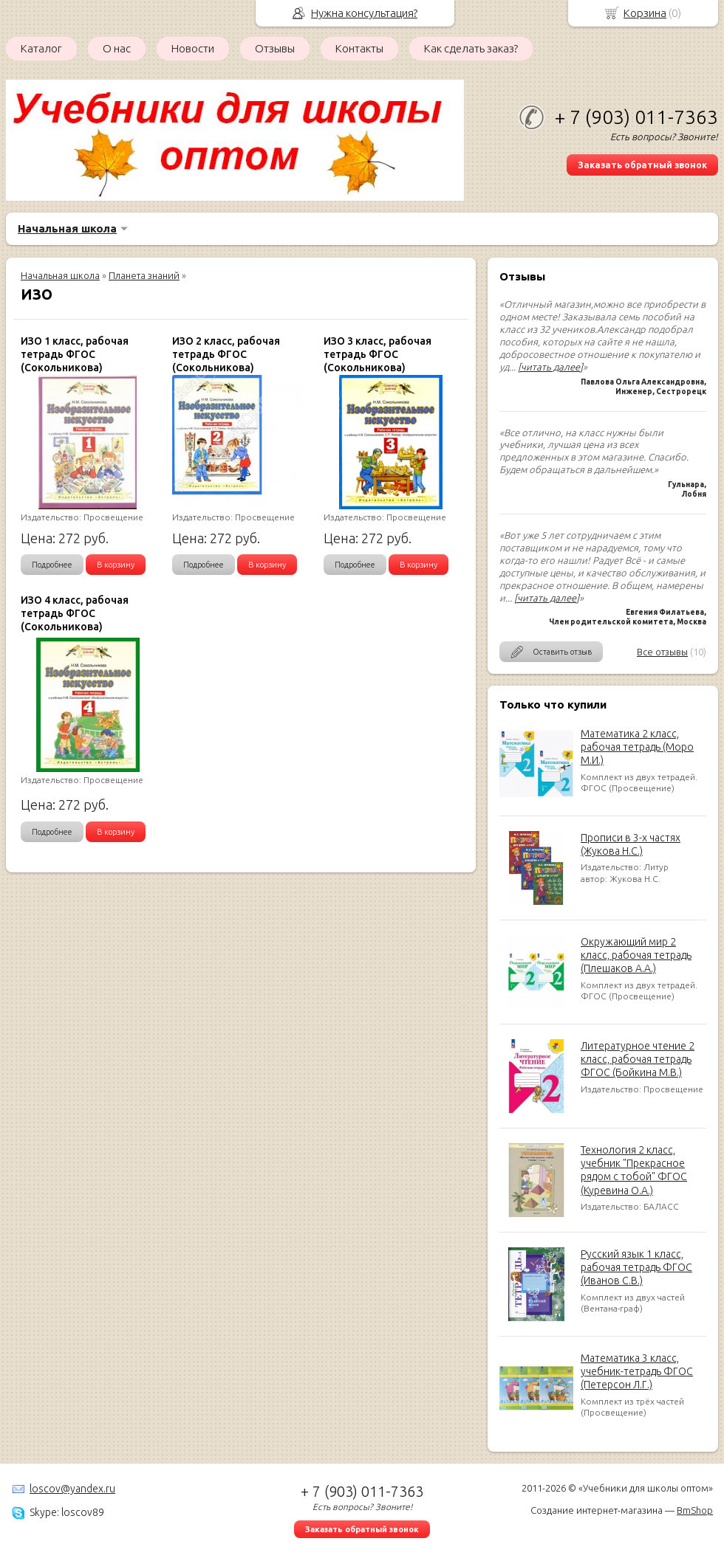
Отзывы (275, 48)
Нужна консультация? (364, 13)
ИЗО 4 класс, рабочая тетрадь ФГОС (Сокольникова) (75, 613)
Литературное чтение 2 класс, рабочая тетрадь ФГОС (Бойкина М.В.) (637, 1059)
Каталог (41, 48)
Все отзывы (662, 652)
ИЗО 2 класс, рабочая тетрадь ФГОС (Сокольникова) (226, 354)
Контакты (359, 48)
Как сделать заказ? (471, 48)
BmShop (695, 1510)
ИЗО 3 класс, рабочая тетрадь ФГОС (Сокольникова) (377, 354)
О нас (117, 48)
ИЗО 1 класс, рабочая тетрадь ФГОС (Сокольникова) (75, 354)
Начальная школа (67, 228)
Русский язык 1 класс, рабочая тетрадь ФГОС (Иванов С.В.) (636, 1267)
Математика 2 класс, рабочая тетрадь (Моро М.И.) (637, 747)
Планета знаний (144, 275)
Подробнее (52, 564)
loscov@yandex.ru (72, 1489)
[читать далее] (550, 367)
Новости (192, 48)
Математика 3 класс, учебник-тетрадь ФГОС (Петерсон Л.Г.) (637, 1371)
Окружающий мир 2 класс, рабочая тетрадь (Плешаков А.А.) (636, 955)
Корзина (645, 13)
